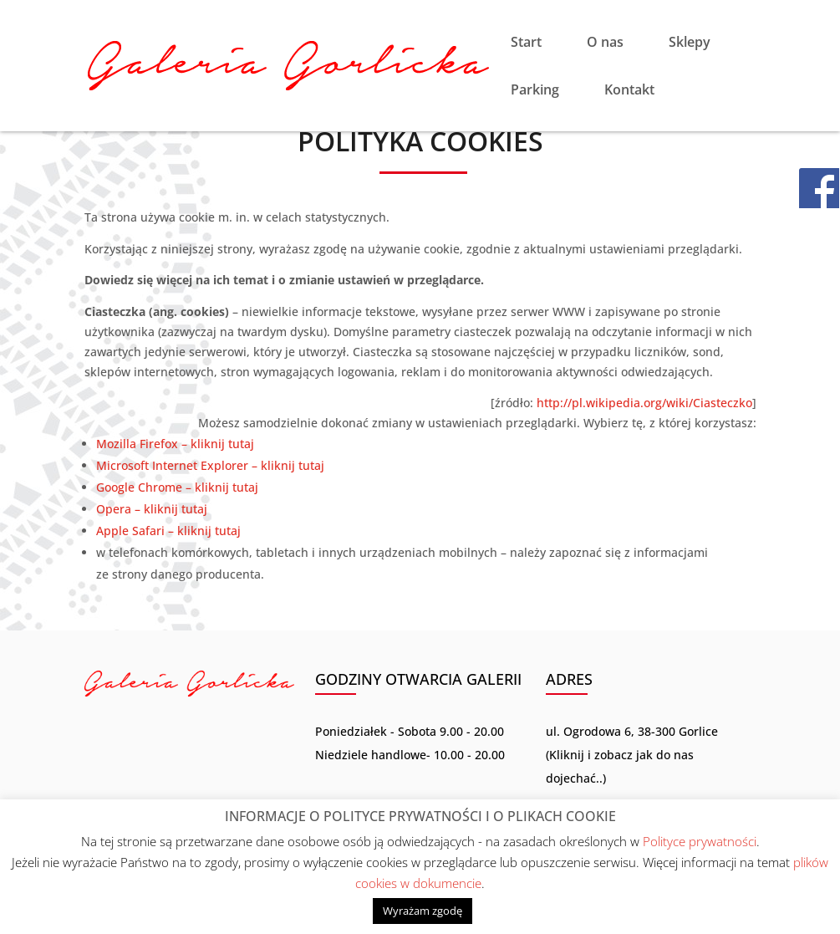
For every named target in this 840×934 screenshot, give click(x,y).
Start (526, 43)
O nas (605, 43)
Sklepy (689, 43)
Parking (535, 91)
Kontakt (629, 91)
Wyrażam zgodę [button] (422, 910)
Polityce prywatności (699, 841)
